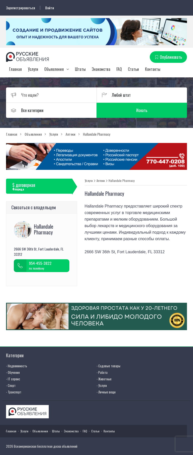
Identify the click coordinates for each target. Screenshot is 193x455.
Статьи (133, 69)
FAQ (119, 69)
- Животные (104, 379)
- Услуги (101, 385)
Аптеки (100, 181)
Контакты (152, 69)
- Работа (102, 372)
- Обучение (13, 372)
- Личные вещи (106, 392)
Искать (141, 110)
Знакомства (101, 69)
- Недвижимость (16, 366)
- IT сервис (13, 379)
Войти (49, 8)
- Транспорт (13, 392)
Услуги (33, 69)
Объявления (54, 69)
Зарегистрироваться (20, 8)
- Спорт (11, 385)
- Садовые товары (108, 366)
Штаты (80, 69)
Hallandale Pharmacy (122, 181)
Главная (15, 69)
